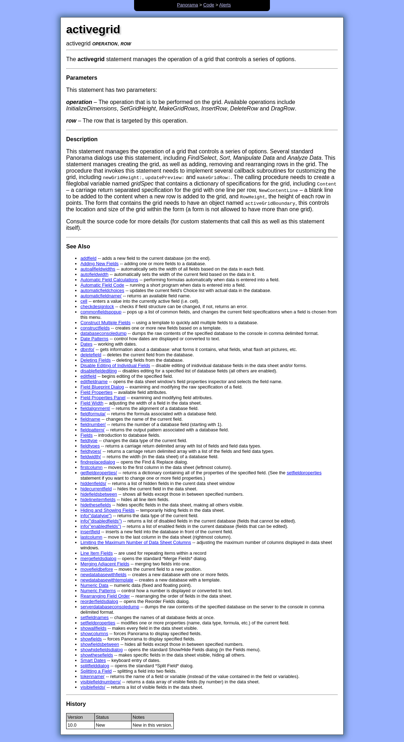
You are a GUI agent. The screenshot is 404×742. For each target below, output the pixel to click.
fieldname (90, 419)
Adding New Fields (99, 263)
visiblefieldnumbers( (100, 681)
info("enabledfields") (100, 526)
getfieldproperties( (98, 472)
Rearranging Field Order (105, 596)
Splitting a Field (96, 671)
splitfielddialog (94, 665)
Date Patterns (94, 338)
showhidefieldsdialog (101, 649)
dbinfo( (87, 349)
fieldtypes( (90, 451)
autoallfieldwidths (97, 269)
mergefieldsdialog (98, 558)
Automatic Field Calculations (109, 279)
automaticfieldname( (101, 295)
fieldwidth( (90, 456)
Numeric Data (94, 585)
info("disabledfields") (101, 521)
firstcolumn (91, 467)
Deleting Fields (95, 360)
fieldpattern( (92, 429)
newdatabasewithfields (103, 574)
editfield (88, 376)
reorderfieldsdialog (99, 601)
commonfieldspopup (101, 312)
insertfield (90, 531)
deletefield (90, 354)
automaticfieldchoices (102, 290)
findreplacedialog (97, 462)
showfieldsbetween (99, 644)
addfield (88, 258)
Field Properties (96, 392)
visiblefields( (92, 687)
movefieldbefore (96, 569)
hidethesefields (95, 505)
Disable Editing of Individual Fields (115, 365)
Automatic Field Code (102, 285)
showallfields (93, 628)
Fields (86, 435)
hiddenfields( (93, 483)
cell (83, 301)
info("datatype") (96, 515)
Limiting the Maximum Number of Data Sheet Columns (135, 542)
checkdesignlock (97, 306)
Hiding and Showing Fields (107, 510)
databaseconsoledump (103, 333)
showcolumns (94, 633)
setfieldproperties (304, 472)
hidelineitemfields (97, 499)
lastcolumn (91, 537)
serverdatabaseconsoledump (109, 606)
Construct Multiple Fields (105, 322)
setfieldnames (94, 617)
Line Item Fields (96, 553)
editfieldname (94, 381)
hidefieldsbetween (98, 494)
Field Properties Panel (102, 397)
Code (209, 5)
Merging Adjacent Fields (104, 564)
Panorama (187, 5)
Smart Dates (93, 660)
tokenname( (92, 676)
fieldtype (89, 440)
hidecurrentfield (96, 488)
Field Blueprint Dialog (102, 387)
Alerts (225, 5)
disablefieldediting (98, 371)
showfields (91, 639)
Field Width (91, 403)
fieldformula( (92, 413)
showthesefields (96, 655)
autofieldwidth (94, 274)
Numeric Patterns (98, 590)
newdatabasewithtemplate (106, 580)
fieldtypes (90, 446)
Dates (86, 344)
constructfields (95, 328)
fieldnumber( (93, 424)
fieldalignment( (95, 408)
